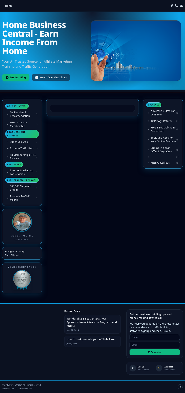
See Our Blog (16, 77)
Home (8, 5)
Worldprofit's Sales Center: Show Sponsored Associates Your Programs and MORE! (92, 322)
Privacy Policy (25, 388)
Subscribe (154, 352)
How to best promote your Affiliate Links (91, 339)
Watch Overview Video (50, 77)
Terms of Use (8, 388)
